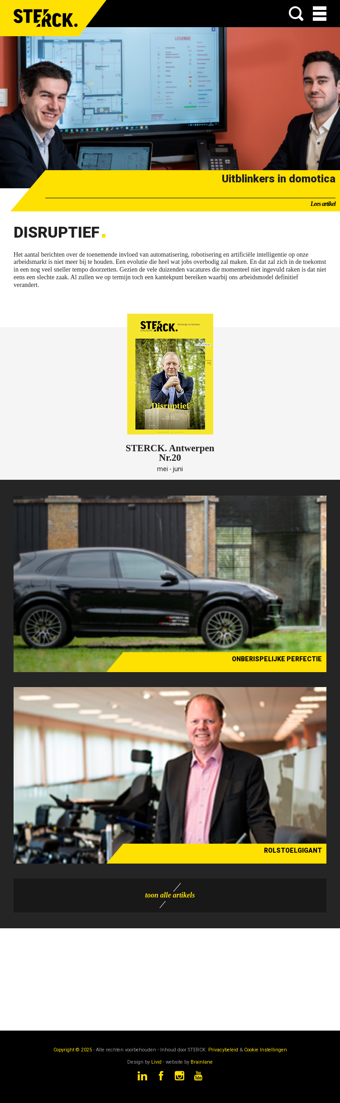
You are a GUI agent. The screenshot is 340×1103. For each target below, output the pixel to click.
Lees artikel (323, 204)
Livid (156, 1062)
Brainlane (202, 1062)
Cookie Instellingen (265, 1050)
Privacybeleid (223, 1050)
